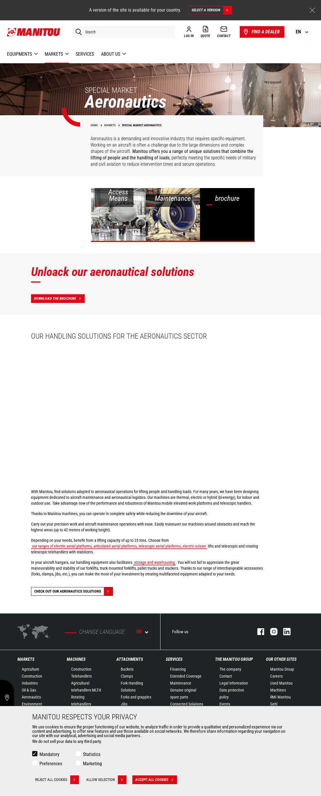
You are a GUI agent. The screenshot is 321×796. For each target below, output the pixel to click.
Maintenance (180, 683)
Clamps (127, 676)
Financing (178, 669)
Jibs (124, 704)
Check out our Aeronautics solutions (73, 591)
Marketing (92, 763)
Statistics (91, 754)
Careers (276, 676)
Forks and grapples (136, 697)
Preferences (50, 763)
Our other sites (281, 659)
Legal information (233, 683)
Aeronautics (31, 697)
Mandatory (49, 754)
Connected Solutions (186, 704)
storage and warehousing (154, 562)
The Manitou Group (234, 659)
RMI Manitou (280, 697)
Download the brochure (59, 298)
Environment (32, 704)
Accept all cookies (156, 779)
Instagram (270, 631)
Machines (76, 659)
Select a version (212, 10)
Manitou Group (282, 669)
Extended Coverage (185, 676)
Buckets (127, 669)
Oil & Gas (29, 690)
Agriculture (30, 669)
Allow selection (106, 779)
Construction (32, 676)
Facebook (257, 631)
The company (230, 669)
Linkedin (284, 631)
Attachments (129, 659)
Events (224, 704)
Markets (26, 659)
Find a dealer (261, 31)
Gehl (273, 704)
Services (174, 659)
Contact (225, 676)
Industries (30, 683)
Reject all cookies (57, 779)
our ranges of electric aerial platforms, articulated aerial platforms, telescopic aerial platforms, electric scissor (119, 546)
